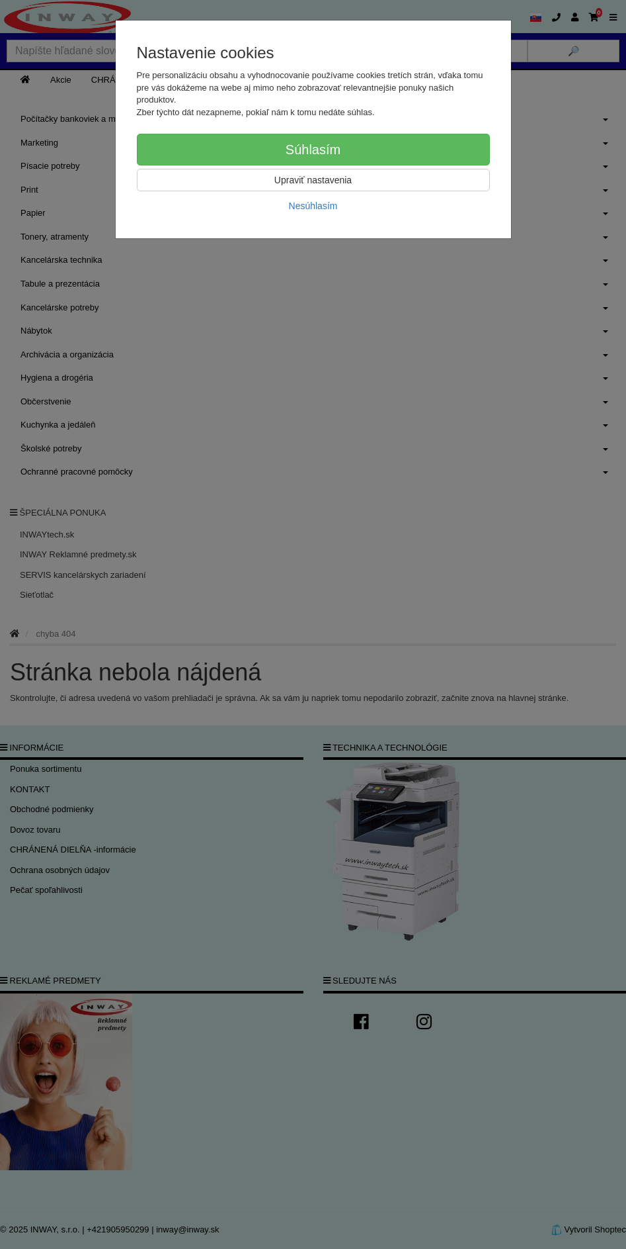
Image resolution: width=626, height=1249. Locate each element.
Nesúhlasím (313, 206)
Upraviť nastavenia (313, 180)
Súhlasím (313, 149)
